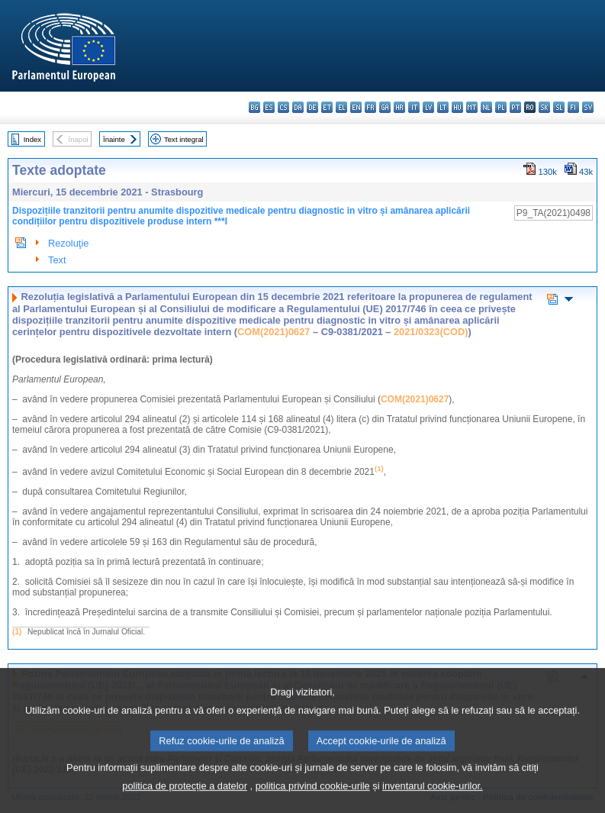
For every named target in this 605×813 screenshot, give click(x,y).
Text (57, 260)
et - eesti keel (327, 107)
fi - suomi (573, 107)
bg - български (254, 107)
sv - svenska (588, 107)
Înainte (114, 139)
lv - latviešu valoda (428, 107)
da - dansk (298, 107)
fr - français (370, 107)
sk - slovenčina (544, 107)
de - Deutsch (312, 107)
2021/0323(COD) (431, 331)
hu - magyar (457, 107)
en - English (356, 107)
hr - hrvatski (399, 107)
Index (32, 139)
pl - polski (501, 107)
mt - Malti (472, 107)
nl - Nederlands (486, 107)
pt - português (515, 107)
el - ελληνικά (341, 107)
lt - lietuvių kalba (443, 107)
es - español (269, 107)
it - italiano (414, 107)
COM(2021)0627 (273, 331)
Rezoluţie (68, 243)
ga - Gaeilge (385, 107)
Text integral (184, 139)
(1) (16, 631)
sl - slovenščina (559, 107)
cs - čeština (283, 107)
